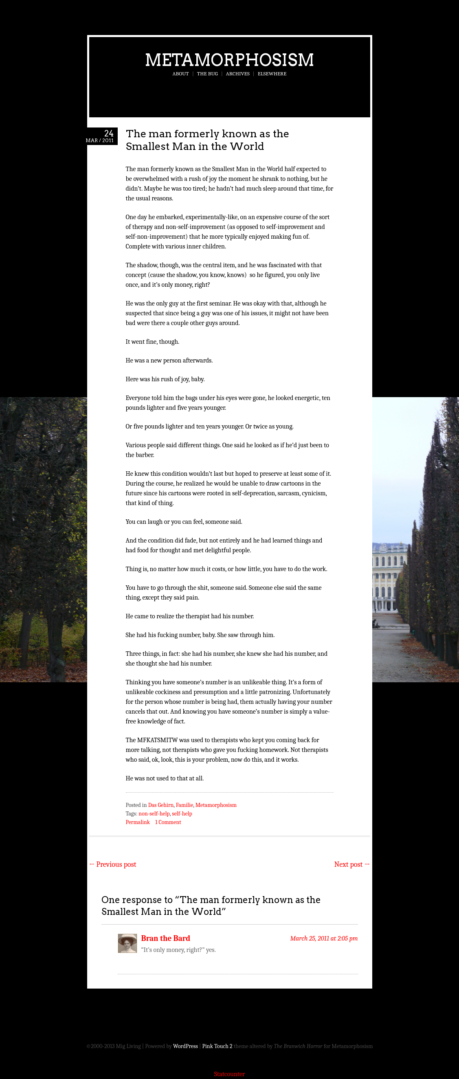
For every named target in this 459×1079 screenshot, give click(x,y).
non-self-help (153, 813)
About (181, 73)
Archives (238, 73)
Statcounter (229, 1074)
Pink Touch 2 (217, 1046)
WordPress (185, 1046)
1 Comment (168, 822)
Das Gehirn (161, 805)
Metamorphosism (229, 60)
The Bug (207, 73)
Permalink (138, 822)
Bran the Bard (166, 938)
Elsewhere (272, 73)
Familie (184, 805)
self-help (182, 813)
